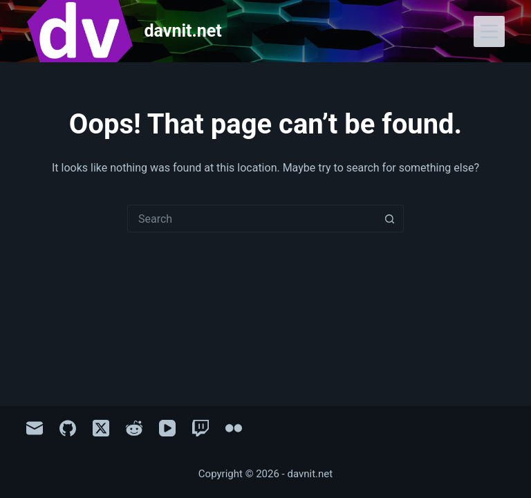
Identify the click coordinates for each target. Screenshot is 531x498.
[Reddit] (134, 428)
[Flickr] (233, 428)
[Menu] (489, 31)
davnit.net (183, 31)
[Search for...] (251, 218)
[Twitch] (200, 428)
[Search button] (390, 218)
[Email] (34, 428)
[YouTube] (167, 428)
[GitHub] (67, 428)
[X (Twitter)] (101, 428)
